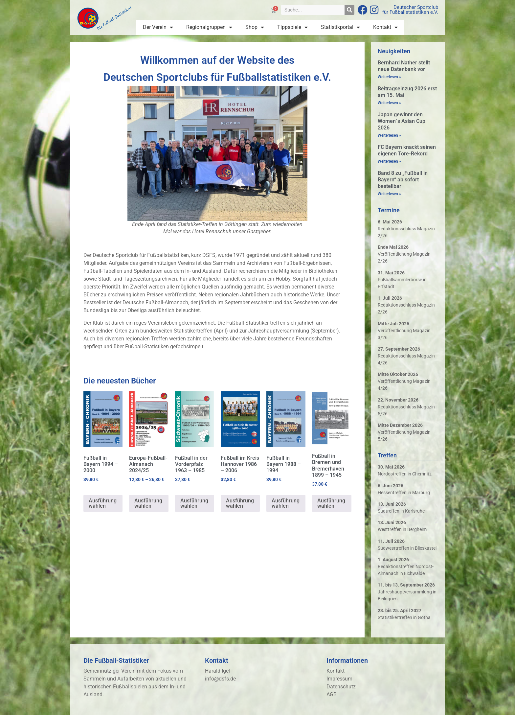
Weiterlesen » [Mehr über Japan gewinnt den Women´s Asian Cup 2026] (389, 135)
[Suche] (349, 10)
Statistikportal (340, 27)
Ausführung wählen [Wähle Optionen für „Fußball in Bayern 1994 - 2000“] (103, 503)
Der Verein (158, 27)
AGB (331, 694)
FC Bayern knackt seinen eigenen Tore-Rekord (407, 150)
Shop (254, 27)
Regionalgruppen (209, 27)
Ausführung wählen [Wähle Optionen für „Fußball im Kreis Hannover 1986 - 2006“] (240, 503)
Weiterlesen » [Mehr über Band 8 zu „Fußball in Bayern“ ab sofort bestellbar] (389, 194)
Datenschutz (341, 686)
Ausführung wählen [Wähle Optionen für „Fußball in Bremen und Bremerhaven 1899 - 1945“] (331, 503)
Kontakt (385, 27)
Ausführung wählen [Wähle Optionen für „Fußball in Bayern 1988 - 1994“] (286, 503)
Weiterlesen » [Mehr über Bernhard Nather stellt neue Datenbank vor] (389, 77)
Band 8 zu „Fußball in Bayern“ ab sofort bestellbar (403, 179)
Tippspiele (292, 27)
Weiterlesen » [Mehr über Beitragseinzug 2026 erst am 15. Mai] (389, 103)
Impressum (339, 679)
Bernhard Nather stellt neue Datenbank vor (404, 65)
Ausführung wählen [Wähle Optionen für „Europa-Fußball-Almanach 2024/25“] (148, 503)
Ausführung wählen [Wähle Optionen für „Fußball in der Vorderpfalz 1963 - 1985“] (194, 503)
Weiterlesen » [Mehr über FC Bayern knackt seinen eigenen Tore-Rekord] (389, 161)
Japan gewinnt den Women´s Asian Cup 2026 (401, 121)
